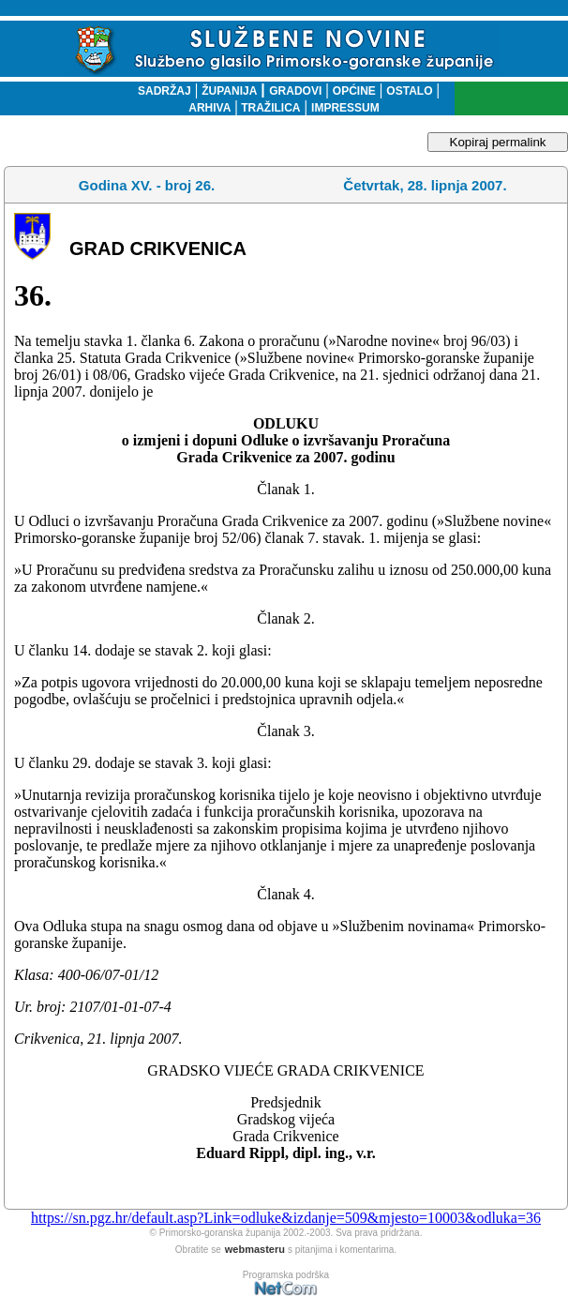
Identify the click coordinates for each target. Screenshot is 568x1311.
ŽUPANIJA (229, 91)
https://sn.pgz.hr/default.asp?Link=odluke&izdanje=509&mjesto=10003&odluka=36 (286, 1218)
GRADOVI (295, 91)
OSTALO (409, 91)
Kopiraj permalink (498, 142)
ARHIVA (209, 107)
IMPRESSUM (345, 107)
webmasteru (255, 1249)
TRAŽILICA (269, 107)
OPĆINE (354, 91)
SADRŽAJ (159, 91)
